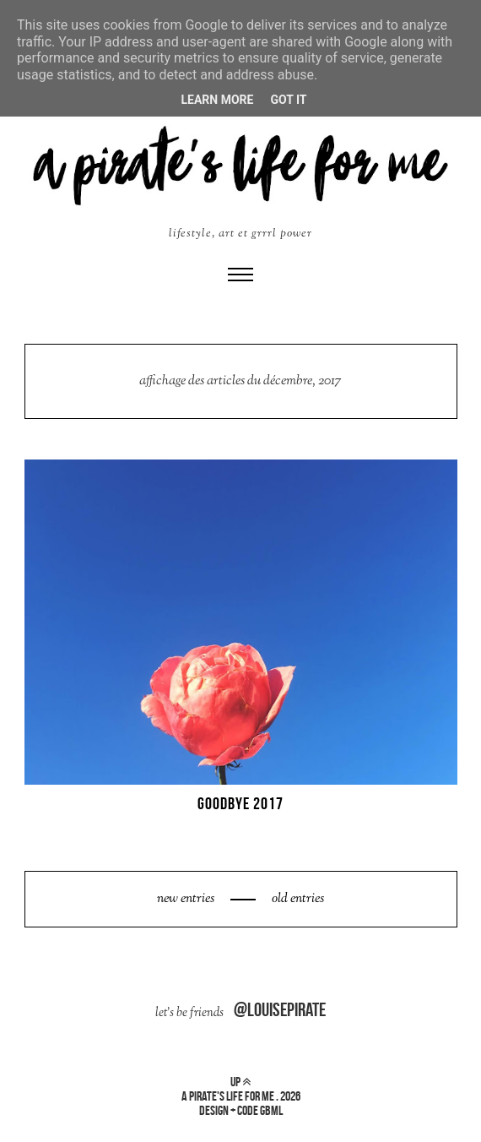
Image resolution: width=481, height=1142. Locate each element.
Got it (288, 99)
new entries (187, 899)
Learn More (217, 99)
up (240, 1081)
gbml (271, 1110)
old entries (296, 899)
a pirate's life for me (227, 1096)
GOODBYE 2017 (240, 803)
